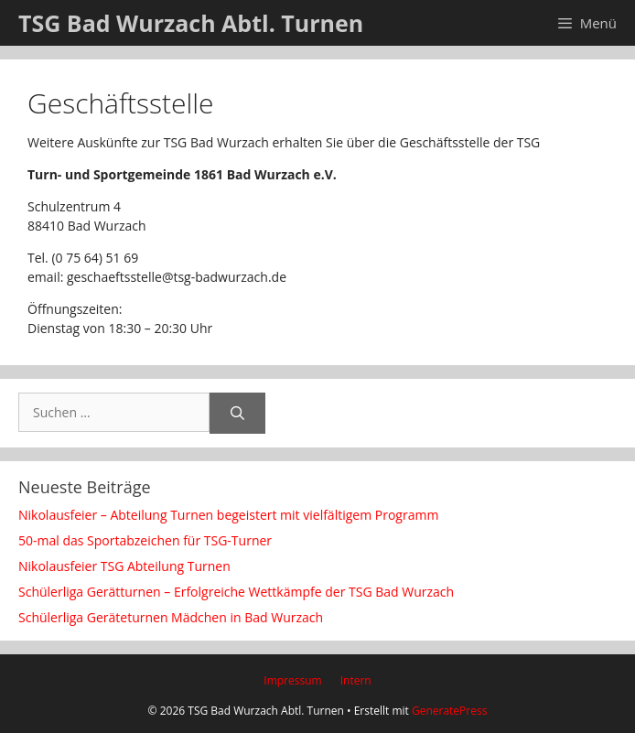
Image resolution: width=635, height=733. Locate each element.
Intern (355, 680)
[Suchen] (237, 413)
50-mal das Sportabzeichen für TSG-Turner (145, 540)
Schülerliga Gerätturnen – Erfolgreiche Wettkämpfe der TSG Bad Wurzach (236, 591)
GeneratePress (449, 710)
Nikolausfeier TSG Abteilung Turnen (124, 566)
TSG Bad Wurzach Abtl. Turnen (190, 22)
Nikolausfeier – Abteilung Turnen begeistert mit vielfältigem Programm (228, 514)
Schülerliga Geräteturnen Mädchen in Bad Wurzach (170, 617)
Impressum (292, 680)
